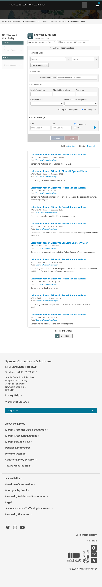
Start (32, 124)
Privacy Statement (15, 453)
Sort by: (64, 146)
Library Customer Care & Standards (25, 429)
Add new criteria (39, 65)
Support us (13, 410)
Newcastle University (13, 22)
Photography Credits (17, 490)
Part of (5, 43)
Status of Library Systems (20, 459)
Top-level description (48, 78)
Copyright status (36, 100)
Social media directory (86, 535)
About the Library (15, 423)
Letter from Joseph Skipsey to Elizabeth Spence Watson (59, 171)
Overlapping (80, 124)
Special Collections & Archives (27, 5)
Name (5, 57)
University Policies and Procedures (25, 496)
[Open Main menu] (91, 5)
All (5, 47)
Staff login (92, 541)
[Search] (48, 59)
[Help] (94, 128)
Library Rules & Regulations (21, 435)
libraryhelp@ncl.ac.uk (24, 366)
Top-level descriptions (68, 110)
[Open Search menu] (84, 5)
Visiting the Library (16, 401)
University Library (31, 22)
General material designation (75, 100)
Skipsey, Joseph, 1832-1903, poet (18, 65)
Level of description (37, 90)
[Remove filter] (54, 42)
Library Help (12, 395)
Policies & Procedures (17, 447)
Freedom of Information (19, 484)
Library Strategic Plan (17, 441)
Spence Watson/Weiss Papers (16, 51)
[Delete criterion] (95, 59)
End (53, 124)
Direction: (82, 146)
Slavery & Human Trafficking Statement (27, 508)
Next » (68, 336)
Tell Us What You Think (18, 465)
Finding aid (80, 90)
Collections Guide (77, 22)
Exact (77, 128)
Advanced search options (64, 48)
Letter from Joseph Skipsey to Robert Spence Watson (58, 154)
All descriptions (88, 110)
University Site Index (17, 514)
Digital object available (61, 90)
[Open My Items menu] (97, 5)
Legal (8, 502)
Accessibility (12, 478)
